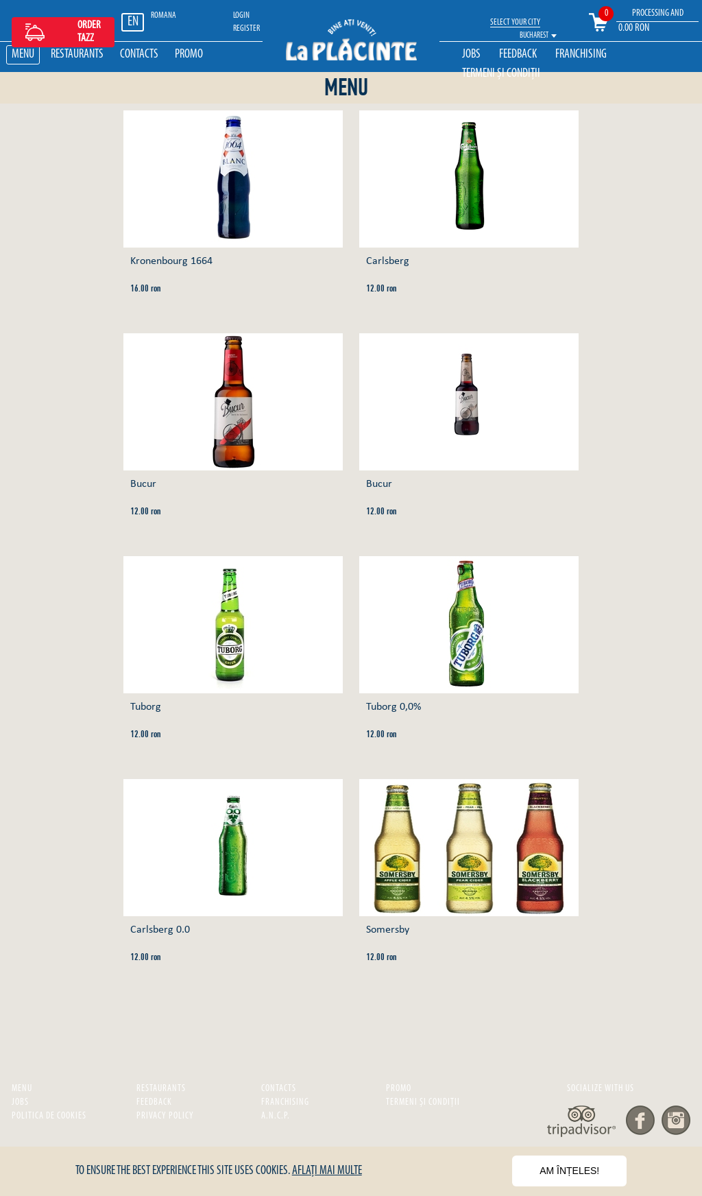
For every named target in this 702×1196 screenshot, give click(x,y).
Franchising (581, 54)
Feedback (518, 54)
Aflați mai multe (327, 1170)
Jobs (471, 54)
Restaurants (77, 54)
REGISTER (246, 28)
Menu (23, 54)
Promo (189, 54)
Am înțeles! (569, 1170)
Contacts (139, 54)
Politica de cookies (49, 1116)
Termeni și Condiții (501, 73)
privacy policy (165, 1116)
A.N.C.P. (275, 1116)
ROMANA (163, 15)
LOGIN (241, 15)
